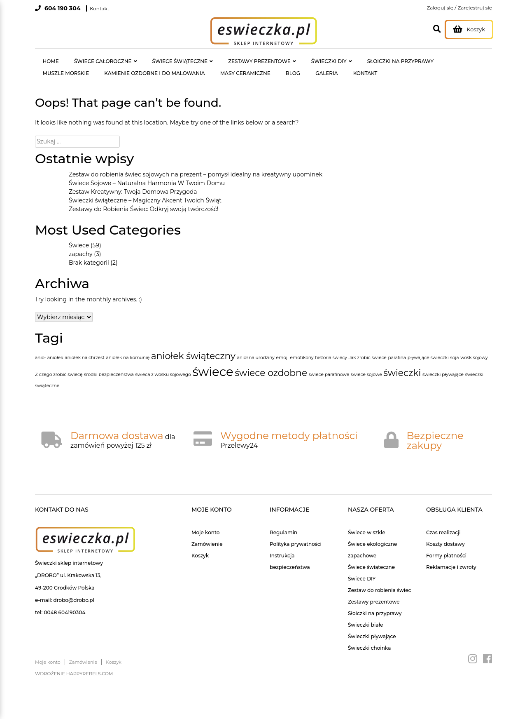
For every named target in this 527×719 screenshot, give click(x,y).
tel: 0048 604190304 (60, 603)
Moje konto (205, 523)
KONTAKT (261, 66)
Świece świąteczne (371, 558)
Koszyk (200, 546)
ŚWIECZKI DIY (286, 59)
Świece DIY (361, 569)
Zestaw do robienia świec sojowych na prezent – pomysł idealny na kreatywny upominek (195, 165)
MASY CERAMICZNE (169, 66)
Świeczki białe (365, 615)
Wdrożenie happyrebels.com (74, 664)
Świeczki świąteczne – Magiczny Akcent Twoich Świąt (145, 191)
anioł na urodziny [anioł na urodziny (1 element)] (256, 348)
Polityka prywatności (296, 534)
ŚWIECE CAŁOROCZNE (88, 59)
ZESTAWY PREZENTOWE (226, 59)
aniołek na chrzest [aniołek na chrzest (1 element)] (85, 348)
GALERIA (232, 66)
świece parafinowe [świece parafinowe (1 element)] (329, 365)
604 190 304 (61, 8)
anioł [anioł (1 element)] (40, 348)
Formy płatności (446, 546)
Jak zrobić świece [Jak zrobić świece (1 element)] (368, 348)
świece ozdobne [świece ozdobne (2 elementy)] (271, 363)
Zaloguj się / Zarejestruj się (459, 8)
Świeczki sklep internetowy (69, 553)
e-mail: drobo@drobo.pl (64, 590)
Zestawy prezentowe (374, 592)
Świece (79, 236)
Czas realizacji (443, 523)
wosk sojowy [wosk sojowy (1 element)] (474, 348)
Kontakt (100, 8)
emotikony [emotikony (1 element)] (301, 348)
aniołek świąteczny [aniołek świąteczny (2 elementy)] (193, 346)
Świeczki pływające (372, 627)
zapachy (81, 244)
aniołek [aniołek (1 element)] (55, 348)
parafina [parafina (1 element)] (397, 348)
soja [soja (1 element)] (454, 348)
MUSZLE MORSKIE (410, 59)
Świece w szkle (366, 523)
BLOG (207, 66)
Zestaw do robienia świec (379, 581)
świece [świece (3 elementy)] (212, 362)
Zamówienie (207, 534)
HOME (46, 59)
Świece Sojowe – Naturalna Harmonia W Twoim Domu (147, 173)
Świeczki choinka (369, 638)
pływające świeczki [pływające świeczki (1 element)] (428, 348)
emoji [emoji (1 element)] (282, 348)
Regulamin (283, 523)
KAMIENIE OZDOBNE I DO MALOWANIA (88, 66)
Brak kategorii (89, 253)
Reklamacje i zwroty (451, 558)
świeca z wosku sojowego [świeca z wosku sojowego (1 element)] (163, 365)
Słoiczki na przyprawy (374, 604)
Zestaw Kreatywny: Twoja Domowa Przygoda (133, 182)
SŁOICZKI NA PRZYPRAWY (348, 59)
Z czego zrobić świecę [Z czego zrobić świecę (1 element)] (58, 365)
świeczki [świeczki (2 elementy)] (402, 363)
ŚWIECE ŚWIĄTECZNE (156, 59)
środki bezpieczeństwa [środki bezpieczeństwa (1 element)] (109, 365)
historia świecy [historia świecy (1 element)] (331, 348)
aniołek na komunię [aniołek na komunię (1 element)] (127, 348)
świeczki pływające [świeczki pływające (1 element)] (443, 365)
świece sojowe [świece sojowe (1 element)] (366, 365)
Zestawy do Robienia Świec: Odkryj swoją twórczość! (143, 199)
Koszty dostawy (445, 534)
